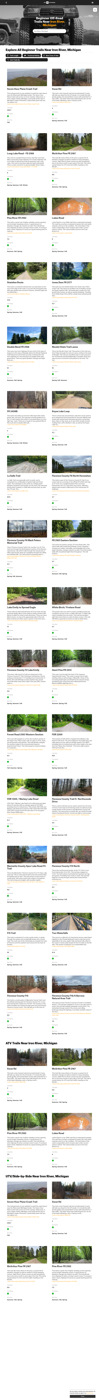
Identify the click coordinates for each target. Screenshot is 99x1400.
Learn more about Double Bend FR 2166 (20, 362)
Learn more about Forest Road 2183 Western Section (25, 749)
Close (82, 1396)
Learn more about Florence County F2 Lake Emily (23, 685)
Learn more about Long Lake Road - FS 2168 (22, 167)
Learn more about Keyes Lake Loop (64, 426)
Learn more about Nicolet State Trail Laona (66, 362)
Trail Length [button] (12, 55)
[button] (6, 2)
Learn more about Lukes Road (62, 233)
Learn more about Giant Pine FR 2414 (64, 685)
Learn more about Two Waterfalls (63, 946)
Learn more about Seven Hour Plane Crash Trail (23, 104)
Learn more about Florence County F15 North (67, 881)
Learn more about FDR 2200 (61, 749)
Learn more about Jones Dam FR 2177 (64, 297)
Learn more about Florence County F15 (20, 1009)
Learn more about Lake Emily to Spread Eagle (22, 620)
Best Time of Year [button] (51, 55)
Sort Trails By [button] (13, 60)
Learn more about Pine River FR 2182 (19, 233)
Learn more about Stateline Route (18, 294)
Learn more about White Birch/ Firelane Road (67, 620)
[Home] (49, 2)
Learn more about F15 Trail (16, 946)
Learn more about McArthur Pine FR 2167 (66, 168)
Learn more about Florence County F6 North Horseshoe (70, 491)
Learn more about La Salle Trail (17, 491)
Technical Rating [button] (31, 55)
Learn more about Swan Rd (61, 102)
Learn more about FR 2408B (16, 424)
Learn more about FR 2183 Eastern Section (66, 555)
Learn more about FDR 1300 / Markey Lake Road (23, 814)
